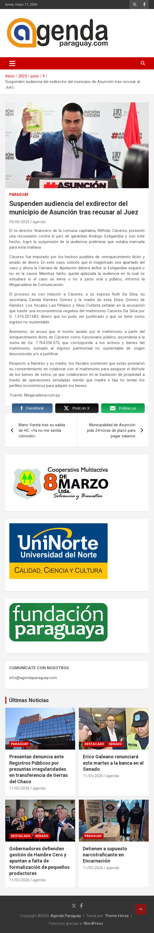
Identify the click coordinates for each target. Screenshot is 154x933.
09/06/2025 (19, 222)
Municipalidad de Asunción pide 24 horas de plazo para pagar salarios (111, 430)
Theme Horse (117, 915)
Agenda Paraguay (65, 915)
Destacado (94, 744)
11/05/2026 (19, 788)
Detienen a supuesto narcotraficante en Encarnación (105, 855)
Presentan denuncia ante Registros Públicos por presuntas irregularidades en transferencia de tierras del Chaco (38, 769)
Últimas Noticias (29, 700)
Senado (115, 744)
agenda (39, 222)
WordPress (93, 923)
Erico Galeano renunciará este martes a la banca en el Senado (113, 763)
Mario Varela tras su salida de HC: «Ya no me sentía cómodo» (42, 430)
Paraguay (18, 194)
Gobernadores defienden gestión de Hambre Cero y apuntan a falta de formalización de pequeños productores (39, 861)
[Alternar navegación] (12, 63)
